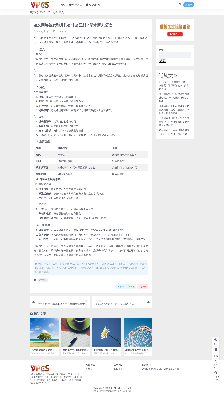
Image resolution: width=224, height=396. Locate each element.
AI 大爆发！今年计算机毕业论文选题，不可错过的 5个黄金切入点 (174, 85)
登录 (188, 5)
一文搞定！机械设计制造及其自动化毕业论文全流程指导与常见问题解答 (174, 121)
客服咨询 (118, 368)
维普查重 (108, 388)
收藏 (131, 286)
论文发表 (43, 279)
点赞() (142, 286)
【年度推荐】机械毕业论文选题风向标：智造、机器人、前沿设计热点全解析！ (174, 110)
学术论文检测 (125, 390)
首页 (32, 12)
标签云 (89, 368)
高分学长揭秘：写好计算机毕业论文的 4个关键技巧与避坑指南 (174, 97)
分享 (121, 286)
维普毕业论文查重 (100, 390)
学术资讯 (41, 12)
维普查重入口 (113, 390)
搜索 (161, 49)
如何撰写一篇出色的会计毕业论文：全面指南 (105, 351)
